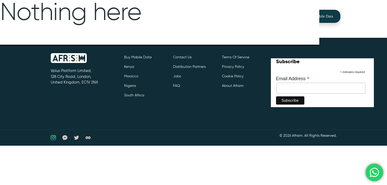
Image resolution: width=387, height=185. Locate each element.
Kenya (129, 67)
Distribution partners (189, 67)
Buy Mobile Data (319, 16)
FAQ (176, 86)
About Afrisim (233, 86)
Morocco (131, 76)
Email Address (293, 78)
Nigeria (130, 86)
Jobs (177, 76)
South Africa (134, 95)
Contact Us (182, 57)
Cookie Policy (233, 76)
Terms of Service (235, 57)
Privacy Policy (233, 67)
